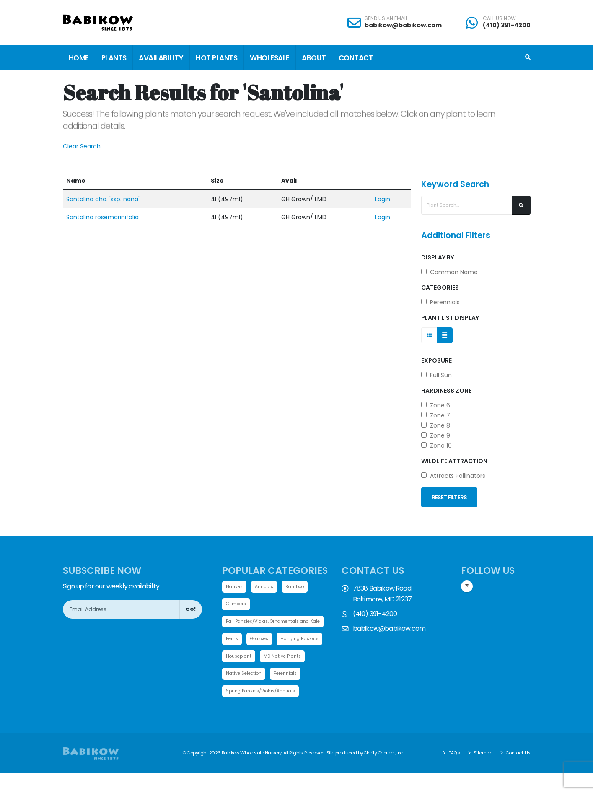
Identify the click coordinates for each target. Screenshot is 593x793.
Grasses (261, 640)
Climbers (236, 604)
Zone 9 (435, 435)
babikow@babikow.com (403, 25)
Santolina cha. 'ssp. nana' (103, 199)
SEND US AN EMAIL (386, 18)
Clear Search (82, 146)
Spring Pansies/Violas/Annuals (264, 710)
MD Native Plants (246, 675)
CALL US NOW (499, 18)
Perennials (440, 302)
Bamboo (298, 586)
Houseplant (294, 657)
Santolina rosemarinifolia (102, 217)
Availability (161, 58)
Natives (235, 586)
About (314, 58)
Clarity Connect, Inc (385, 773)
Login (382, 199)
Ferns (232, 640)
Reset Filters (449, 497)
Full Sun (436, 375)
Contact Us (516, 773)
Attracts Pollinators (453, 476)
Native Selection (297, 675)
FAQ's (449, 773)
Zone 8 (435, 425)
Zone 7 (435, 415)
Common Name (449, 272)
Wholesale (270, 58)
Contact (356, 58)
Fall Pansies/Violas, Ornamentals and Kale (277, 622)
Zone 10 (436, 445)
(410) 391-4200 (507, 25)
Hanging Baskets (246, 657)
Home (79, 58)
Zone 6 (435, 405)
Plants (114, 58)
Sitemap (479, 773)
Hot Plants (216, 58)
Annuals (266, 586)
